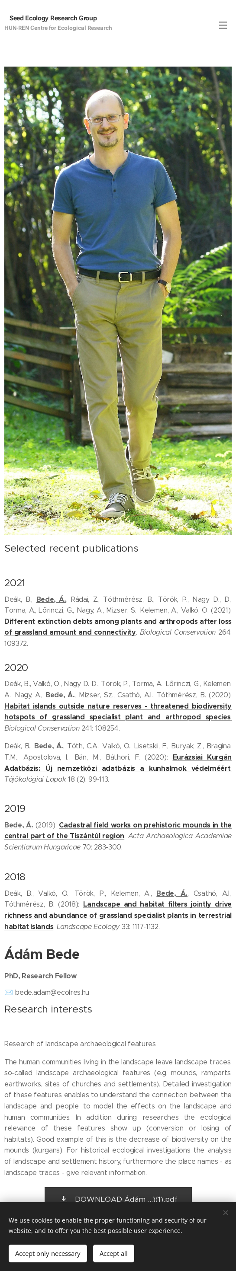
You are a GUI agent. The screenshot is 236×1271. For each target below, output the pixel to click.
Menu (223, 25)
